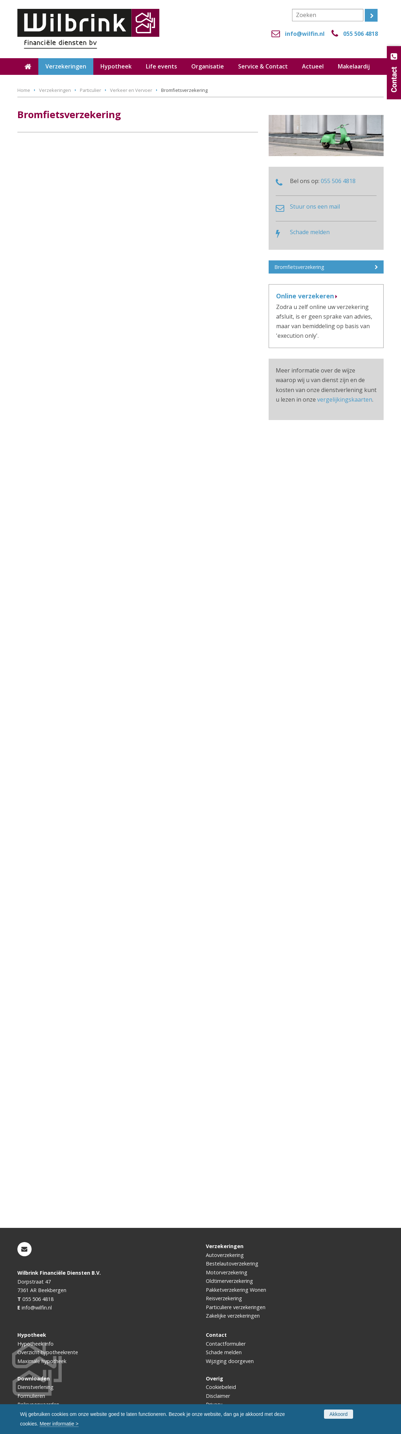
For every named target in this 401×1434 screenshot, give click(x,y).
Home (23, 90)
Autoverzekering (225, 1255)
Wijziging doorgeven (230, 1361)
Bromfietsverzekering (299, 267)
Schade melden (310, 232)
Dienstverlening (35, 1387)
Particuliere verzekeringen (235, 1307)
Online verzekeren (305, 296)
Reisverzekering (224, 1298)
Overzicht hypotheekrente (47, 1352)
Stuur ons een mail (315, 206)
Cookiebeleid (221, 1387)
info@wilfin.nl (305, 34)
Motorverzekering (226, 1272)
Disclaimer (218, 1395)
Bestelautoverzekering (232, 1263)
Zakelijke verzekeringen (233, 1315)
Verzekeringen (55, 90)
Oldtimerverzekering (229, 1281)
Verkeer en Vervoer (131, 90)
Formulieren (31, 1395)
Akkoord (338, 1414)
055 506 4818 (360, 34)
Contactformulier (226, 1343)
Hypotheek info (35, 1343)
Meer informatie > (59, 1424)
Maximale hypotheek (41, 1361)
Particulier (90, 90)
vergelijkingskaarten (344, 399)
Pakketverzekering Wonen (236, 1289)
